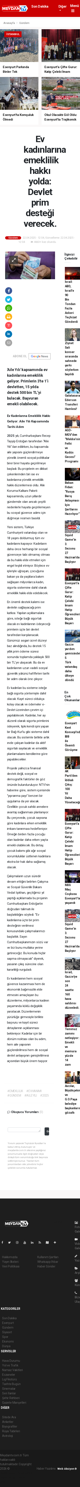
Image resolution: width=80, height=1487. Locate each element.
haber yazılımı (19, 1468)
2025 (11, 436)
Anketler (7, 1422)
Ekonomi (8, 1341)
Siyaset (7, 1332)
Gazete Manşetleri (14, 1402)
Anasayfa (9, 23)
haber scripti (25, 1473)
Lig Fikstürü (9, 1379)
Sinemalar (9, 1388)
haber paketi (8, 1473)
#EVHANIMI (33, 1091)
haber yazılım (9, 1477)
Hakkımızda (9, 1257)
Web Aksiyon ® (67, 1468)
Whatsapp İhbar (47, 1261)
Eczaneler (8, 1374)
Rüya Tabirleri (11, 1431)
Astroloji (7, 1436)
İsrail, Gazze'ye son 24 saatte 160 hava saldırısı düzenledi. (72, 989)
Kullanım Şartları (47, 1257)
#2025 (44, 1095)
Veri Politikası (10, 1266)
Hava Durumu (11, 1360)
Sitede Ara (9, 1417)
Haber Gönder (46, 1266)
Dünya (6, 1346)
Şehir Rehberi (11, 1398)
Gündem (24, 23)
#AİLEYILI (30, 1095)
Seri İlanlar (9, 1393)
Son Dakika (39, 6)
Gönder (48, 1131)
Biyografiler (9, 1426)
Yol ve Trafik (10, 1365)
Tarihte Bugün (11, 1384)
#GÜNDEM (14, 1095)
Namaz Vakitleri (12, 1370)
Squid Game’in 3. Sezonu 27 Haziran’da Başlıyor (72, 548)
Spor (5, 1337)
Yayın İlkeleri (10, 1261)
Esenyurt (8, 1323)
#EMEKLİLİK (15, 1091)
